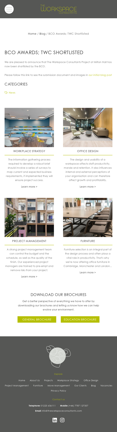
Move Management (59, 385)
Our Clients (80, 385)
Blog (42, 33)
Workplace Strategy (68, 380)
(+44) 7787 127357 (78, 405)
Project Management (17, 385)
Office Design (91, 380)
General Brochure (36, 319)
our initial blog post (100, 75)
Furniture (38, 385)
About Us (35, 380)
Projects (48, 380)
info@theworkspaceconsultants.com (62, 410)
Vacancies (106, 385)
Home (32, 33)
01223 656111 (48, 405)
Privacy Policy (58, 390)
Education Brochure (80, 319)
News (10, 92)
